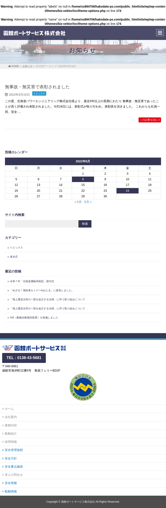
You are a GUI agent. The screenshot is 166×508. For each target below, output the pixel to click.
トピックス (39, 93)
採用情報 (11, 441)
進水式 (14, 256)
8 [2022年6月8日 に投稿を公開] (83, 179)
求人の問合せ (14, 474)
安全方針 (11, 458)
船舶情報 (11, 491)
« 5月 (78, 202)
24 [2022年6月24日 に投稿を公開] (127, 190)
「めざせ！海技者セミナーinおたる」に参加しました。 (42, 290)
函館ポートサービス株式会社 (78, 501)
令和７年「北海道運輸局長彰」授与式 (32, 281)
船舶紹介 (11, 433)
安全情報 (11, 483)
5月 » (87, 202)
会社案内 (11, 417)
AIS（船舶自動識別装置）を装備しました (34, 317)
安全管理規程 (14, 450)
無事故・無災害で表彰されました (37, 86)
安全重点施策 (14, 466)
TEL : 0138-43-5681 (24, 358)
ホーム (9, 408)
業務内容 (11, 425)
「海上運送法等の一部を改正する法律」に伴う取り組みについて (47, 299)
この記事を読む (149, 119)
